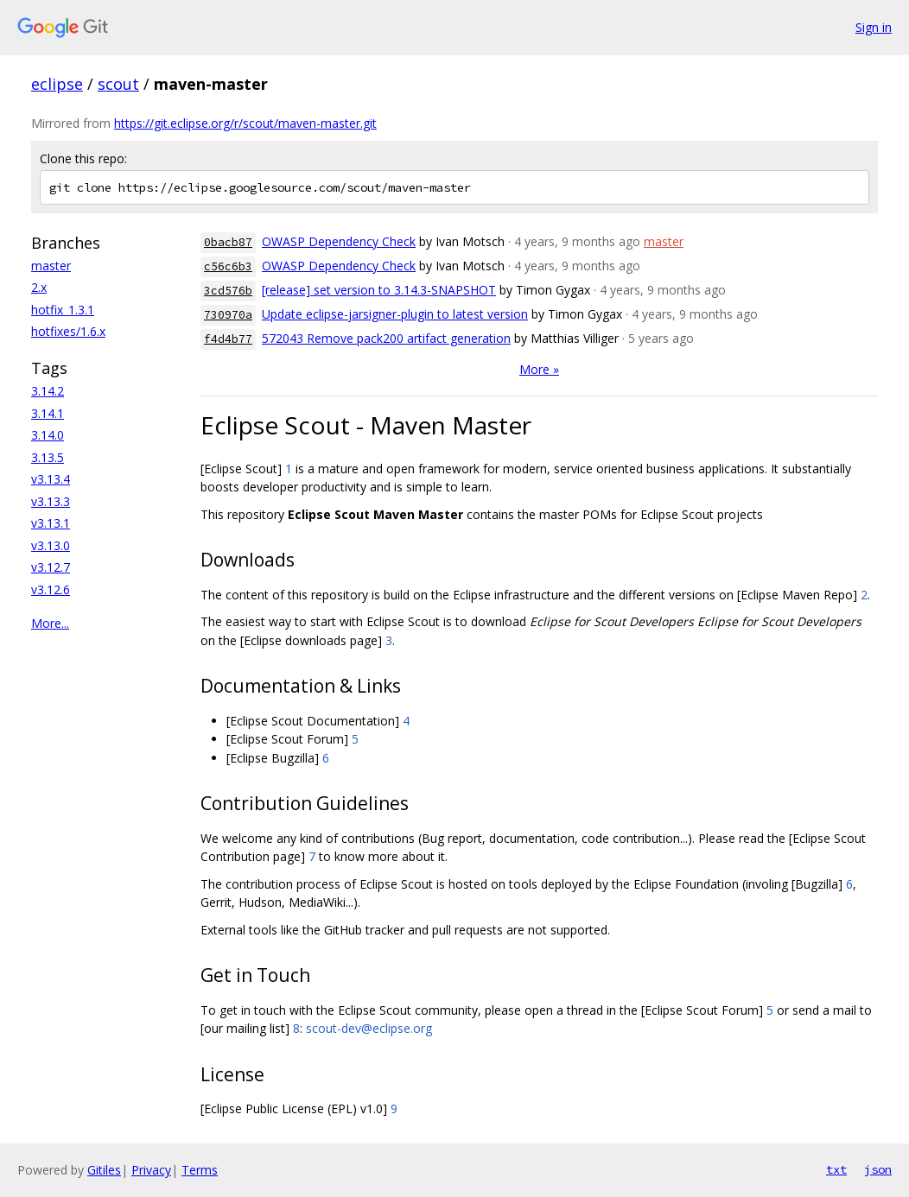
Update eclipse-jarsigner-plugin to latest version (395, 314)
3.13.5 (47, 457)
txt (836, 1169)
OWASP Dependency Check (339, 241)
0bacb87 (228, 242)
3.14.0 (47, 435)
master (51, 265)
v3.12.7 (50, 567)
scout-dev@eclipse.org (369, 1028)
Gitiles (104, 1170)
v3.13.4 (50, 479)
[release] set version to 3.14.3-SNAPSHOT (379, 290)
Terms (199, 1170)
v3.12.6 (50, 589)
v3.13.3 (50, 501)
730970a (228, 314)
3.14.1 (47, 413)
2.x (39, 287)
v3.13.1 (50, 523)
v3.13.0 (50, 545)
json (878, 1169)
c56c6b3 (228, 266)
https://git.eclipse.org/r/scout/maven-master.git (245, 123)
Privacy (151, 1170)
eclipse (57, 83)
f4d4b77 (228, 339)
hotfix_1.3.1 (62, 309)
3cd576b (228, 290)
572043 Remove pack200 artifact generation (386, 338)
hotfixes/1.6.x (68, 331)
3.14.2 (47, 391)
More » (539, 369)
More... (50, 623)
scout (118, 83)
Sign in (873, 27)
